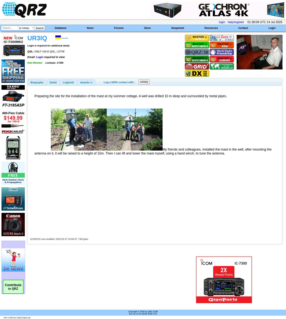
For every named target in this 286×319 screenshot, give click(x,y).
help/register (236, 22)
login (222, 22)
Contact (243, 27)
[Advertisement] (98, 280)
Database (60, 27)
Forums (119, 27)
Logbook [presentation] (68, 82)
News (90, 27)
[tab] (37, 82)
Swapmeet (177, 27)
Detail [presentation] (53, 82)
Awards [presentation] (86, 82)
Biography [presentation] (37, 82)
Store (147, 27)
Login (272, 27)
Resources (211, 27)
